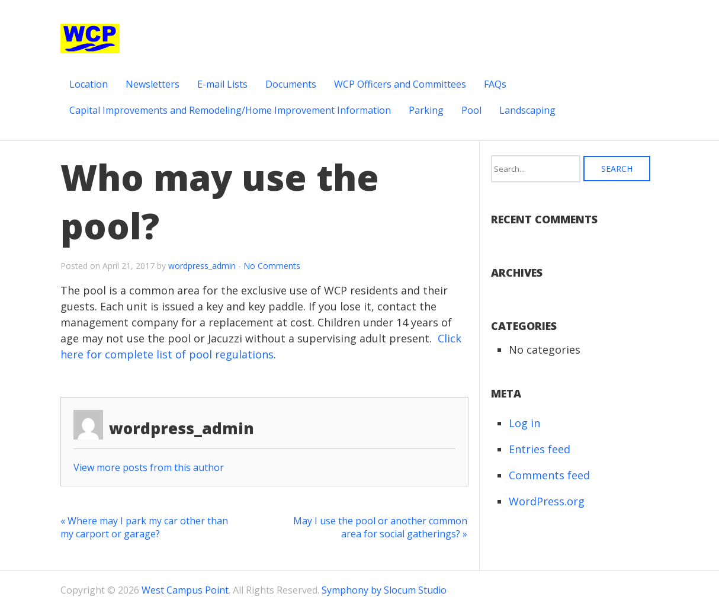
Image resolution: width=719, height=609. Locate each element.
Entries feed (539, 449)
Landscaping (527, 110)
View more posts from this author (148, 467)
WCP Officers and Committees (400, 84)
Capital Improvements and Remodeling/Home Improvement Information (230, 110)
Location (88, 84)
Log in (524, 423)
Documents (290, 84)
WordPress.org (547, 501)
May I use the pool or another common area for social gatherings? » (380, 527)
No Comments (271, 265)
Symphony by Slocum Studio (384, 590)
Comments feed (549, 475)
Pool (471, 110)
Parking (426, 110)
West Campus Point (185, 590)
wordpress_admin (202, 265)
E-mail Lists (222, 84)
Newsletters (152, 84)
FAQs (495, 84)
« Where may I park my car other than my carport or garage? (144, 527)
